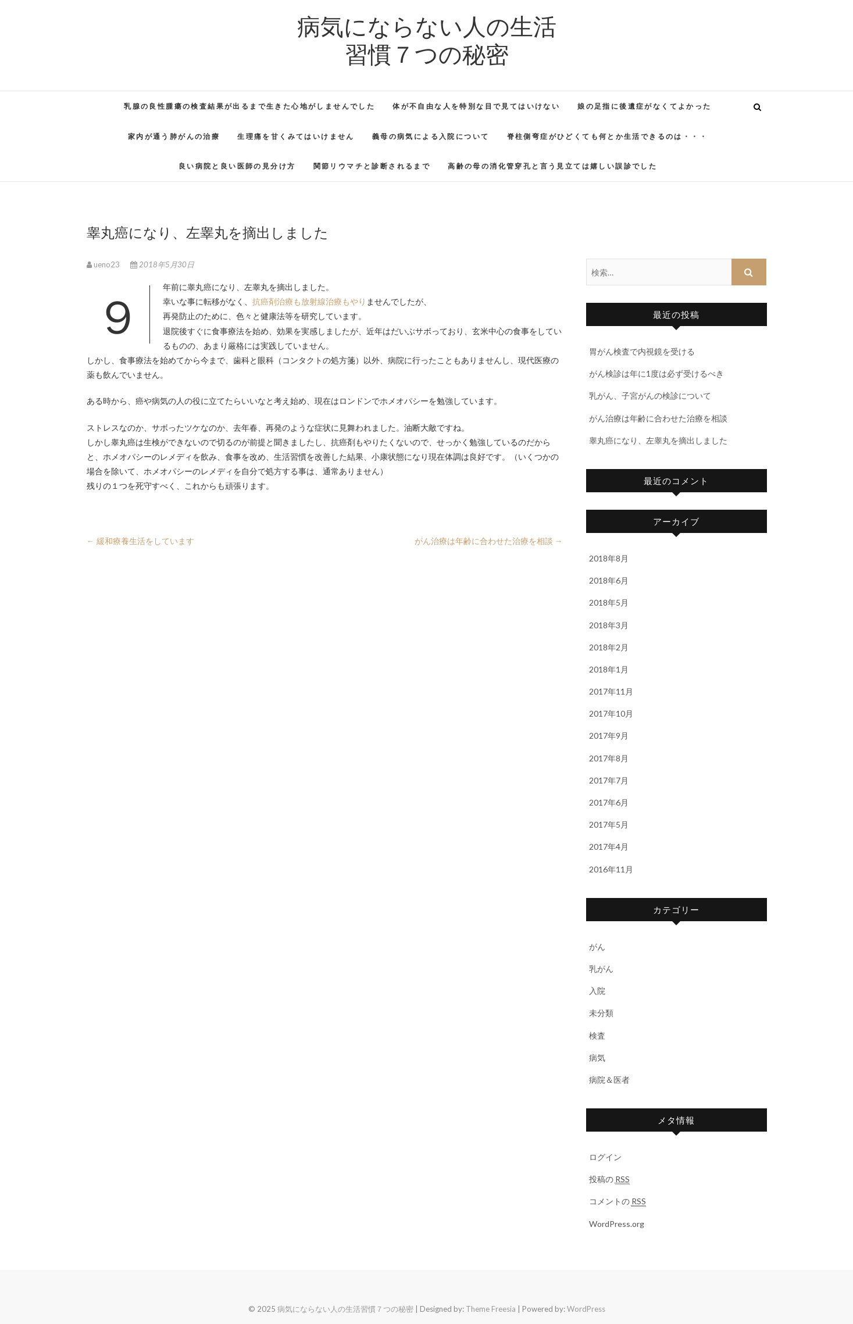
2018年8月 (609, 558)
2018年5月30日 (162, 264)
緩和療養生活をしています (140, 541)
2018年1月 (609, 669)
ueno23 (104, 264)
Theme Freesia (491, 1309)
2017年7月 (609, 780)
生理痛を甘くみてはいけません (296, 136)
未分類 (601, 1013)
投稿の (609, 1179)
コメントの (617, 1201)
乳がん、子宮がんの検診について (650, 395)
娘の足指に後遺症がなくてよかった (644, 106)
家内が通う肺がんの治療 (174, 136)
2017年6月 (609, 802)
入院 (597, 991)
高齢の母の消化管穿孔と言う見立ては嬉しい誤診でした (552, 166)
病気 (597, 1057)
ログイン (605, 1157)
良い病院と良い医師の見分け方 (237, 166)
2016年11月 (611, 869)
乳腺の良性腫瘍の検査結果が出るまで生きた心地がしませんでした (249, 106)
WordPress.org (616, 1224)
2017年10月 (611, 713)
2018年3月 (609, 625)
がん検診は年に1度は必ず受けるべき (656, 373)
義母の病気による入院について (431, 136)
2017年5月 (609, 824)
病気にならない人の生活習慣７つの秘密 (426, 39)
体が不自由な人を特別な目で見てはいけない (476, 106)
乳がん (601, 969)
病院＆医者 (609, 1080)
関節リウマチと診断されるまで (372, 166)
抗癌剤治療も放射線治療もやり (309, 301)
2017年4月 (609, 846)
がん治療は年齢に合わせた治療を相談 (489, 541)
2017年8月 (609, 758)
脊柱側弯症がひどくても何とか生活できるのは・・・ (607, 136)
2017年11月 (611, 691)
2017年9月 (609, 735)
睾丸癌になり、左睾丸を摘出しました (658, 440)
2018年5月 (609, 602)
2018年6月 (609, 580)
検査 (597, 1035)
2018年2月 (609, 647)
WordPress (586, 1309)
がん (597, 946)
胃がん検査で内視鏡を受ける (642, 351)
